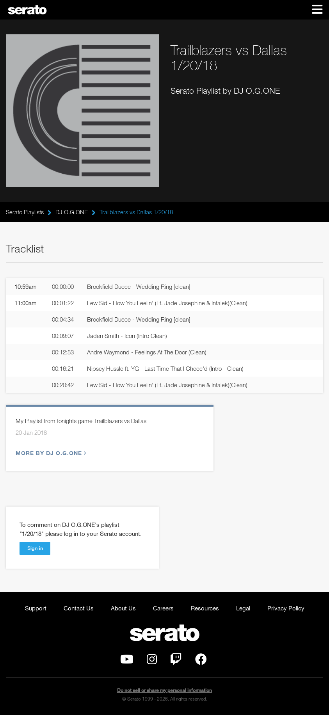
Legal (243, 608)
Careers (163, 608)
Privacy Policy (285, 608)
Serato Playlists (25, 211)
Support (35, 608)
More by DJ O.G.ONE (50, 453)
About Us (123, 608)
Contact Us (79, 608)
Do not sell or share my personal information (164, 690)
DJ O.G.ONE (71, 211)
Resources (205, 608)
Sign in (35, 548)
